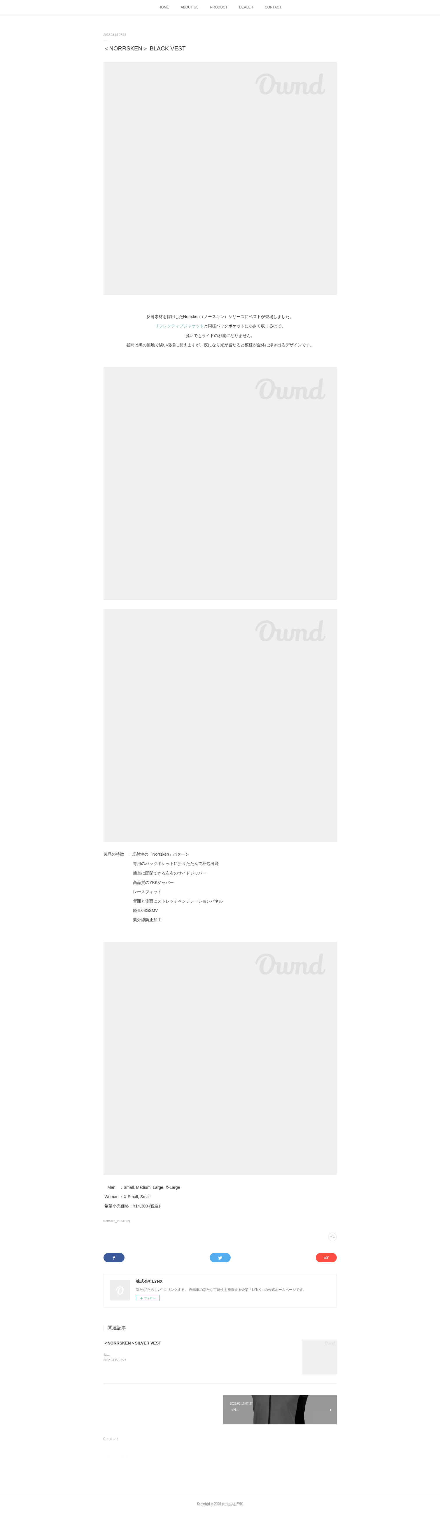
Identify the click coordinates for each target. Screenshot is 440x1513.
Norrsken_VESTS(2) (117, 1221)
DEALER (246, 7)
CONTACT (273, 7)
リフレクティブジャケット (179, 326)
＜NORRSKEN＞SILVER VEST (132, 1343)
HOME (164, 7)
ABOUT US (190, 7)
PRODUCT (218, 7)
